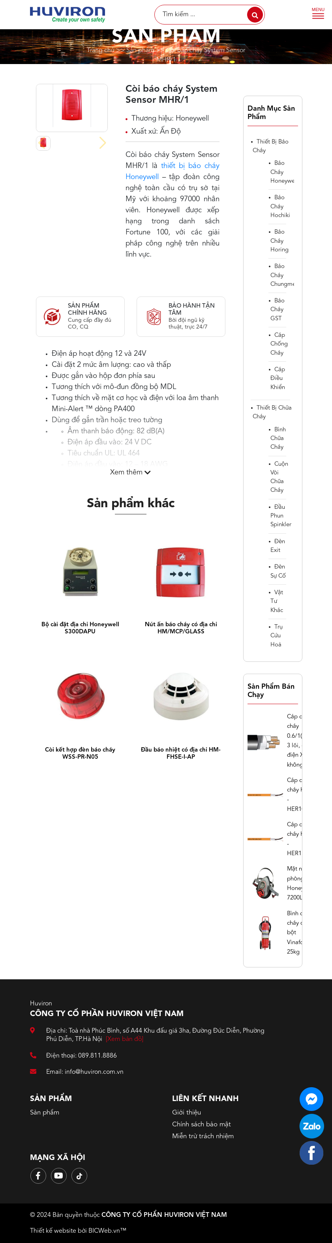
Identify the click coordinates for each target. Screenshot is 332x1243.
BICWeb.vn (104, 1231)
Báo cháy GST (277, 310)
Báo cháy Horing (279, 241)
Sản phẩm (140, 50)
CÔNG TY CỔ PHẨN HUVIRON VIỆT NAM (164, 1215)
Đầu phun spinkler (280, 516)
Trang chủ (100, 50)
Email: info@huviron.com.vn (77, 1072)
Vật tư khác (276, 602)
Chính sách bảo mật (201, 1124)
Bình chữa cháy (278, 439)
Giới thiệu (186, 1112)
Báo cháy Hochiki (280, 207)
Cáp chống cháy (279, 344)
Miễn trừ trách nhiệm (203, 1136)
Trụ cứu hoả (276, 636)
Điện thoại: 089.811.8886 (73, 1056)
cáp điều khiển (277, 379)
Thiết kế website (53, 1231)
